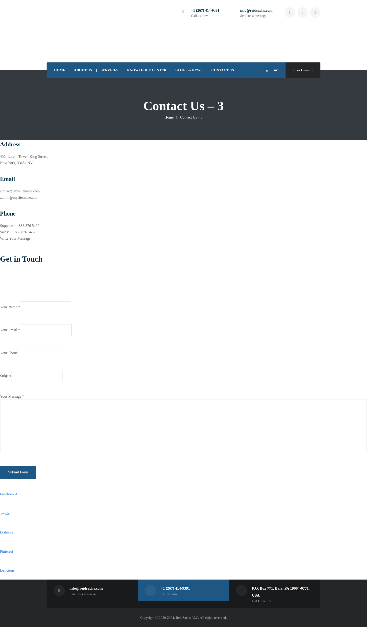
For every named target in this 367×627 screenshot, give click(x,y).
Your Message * (183, 423)
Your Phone (34, 353)
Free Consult (303, 70)
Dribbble (6, 532)
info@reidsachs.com (256, 10)
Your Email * (36, 330)
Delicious (7, 570)
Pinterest (6, 551)
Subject (31, 376)
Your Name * (35, 307)
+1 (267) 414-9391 (205, 10)
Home (169, 117)
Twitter (5, 513)
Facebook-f (8, 494)
